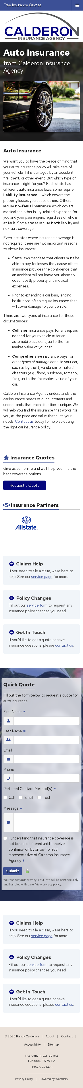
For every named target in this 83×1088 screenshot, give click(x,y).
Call (12, 797)
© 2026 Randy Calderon (21, 1036)
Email (7, 750)
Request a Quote (25, 485)
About (50, 1036)
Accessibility (32, 1044)
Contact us (24, 421)
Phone (8, 769)
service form (37, 605)
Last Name (14, 731)
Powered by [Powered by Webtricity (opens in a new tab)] (53, 1079)
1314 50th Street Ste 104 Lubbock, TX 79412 (41, 1058)
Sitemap (53, 1044)
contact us (64, 645)
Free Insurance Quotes (23, 5)
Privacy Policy (24, 1079)
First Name (14, 711)
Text (46, 797)
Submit (12, 871)
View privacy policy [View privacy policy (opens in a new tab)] (48, 884)
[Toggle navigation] (77, 5)
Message (13, 808)
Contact (67, 1036)
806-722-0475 (41, 1067)
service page (41, 576)
